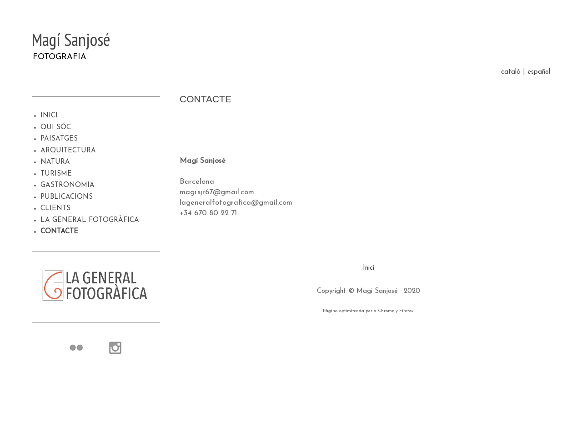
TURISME (56, 174)
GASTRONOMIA (67, 185)
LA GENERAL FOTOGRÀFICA (89, 220)
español (538, 72)
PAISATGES (59, 139)
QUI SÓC (55, 127)
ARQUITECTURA (68, 150)
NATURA (55, 162)
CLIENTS (55, 208)
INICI (49, 115)
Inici (368, 268)
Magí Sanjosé (71, 39)
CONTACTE (59, 231)
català (511, 72)
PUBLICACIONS (66, 197)
